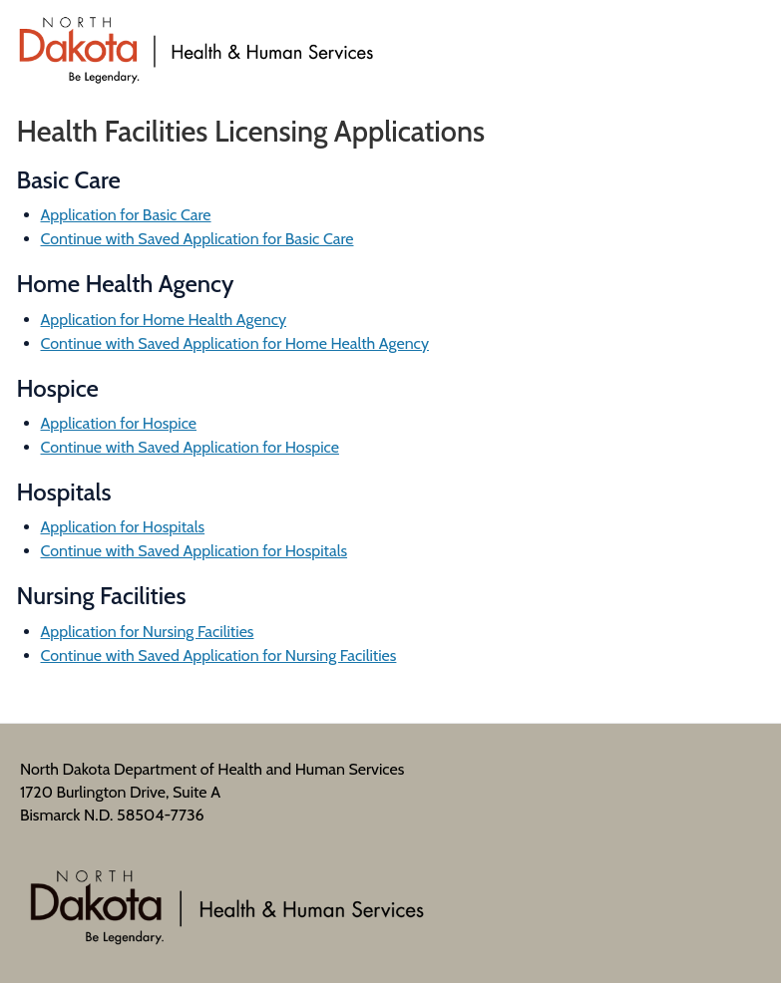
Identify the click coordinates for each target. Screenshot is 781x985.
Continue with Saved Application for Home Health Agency (235, 343)
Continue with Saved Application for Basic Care (197, 238)
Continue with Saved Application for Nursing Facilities (219, 655)
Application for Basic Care (126, 214)
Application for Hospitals (123, 526)
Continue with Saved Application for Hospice (190, 447)
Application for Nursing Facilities (147, 631)
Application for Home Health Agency (164, 319)
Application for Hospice (119, 423)
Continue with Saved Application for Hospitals (194, 550)
